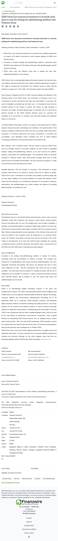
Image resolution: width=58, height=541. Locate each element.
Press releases (15, 7)
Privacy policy (29, 533)
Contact (29, 518)
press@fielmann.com (8, 357)
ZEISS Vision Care (27, 478)
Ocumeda (37, 478)
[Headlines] (2, 2)
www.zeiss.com (46, 339)
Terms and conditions (29, 529)
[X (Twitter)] (29, 536)
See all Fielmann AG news (10, 482)
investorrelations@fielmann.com (38, 357)
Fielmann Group (7, 478)
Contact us (29, 509)
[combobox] (29, 2)
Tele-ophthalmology (48, 478)
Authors (29, 522)
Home (3, 7)
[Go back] (29, 11)
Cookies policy (29, 525)
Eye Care (16, 478)
